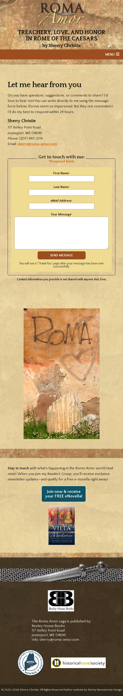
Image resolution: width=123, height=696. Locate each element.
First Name (61, 173)
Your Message (61, 214)
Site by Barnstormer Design (105, 689)
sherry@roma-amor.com (37, 144)
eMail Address (61, 201)
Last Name (62, 187)
